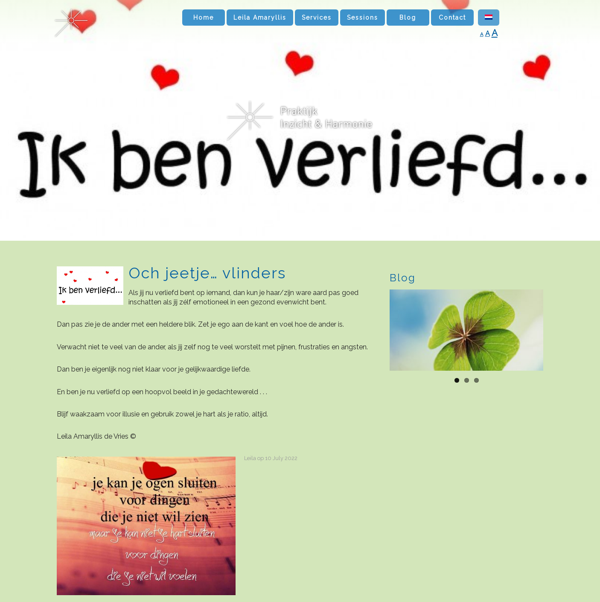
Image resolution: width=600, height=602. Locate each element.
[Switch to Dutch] (488, 17)
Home (203, 17)
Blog (407, 17)
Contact (452, 17)
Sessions (362, 17)
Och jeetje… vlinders (207, 273)
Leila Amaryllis (259, 17)
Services (317, 17)
